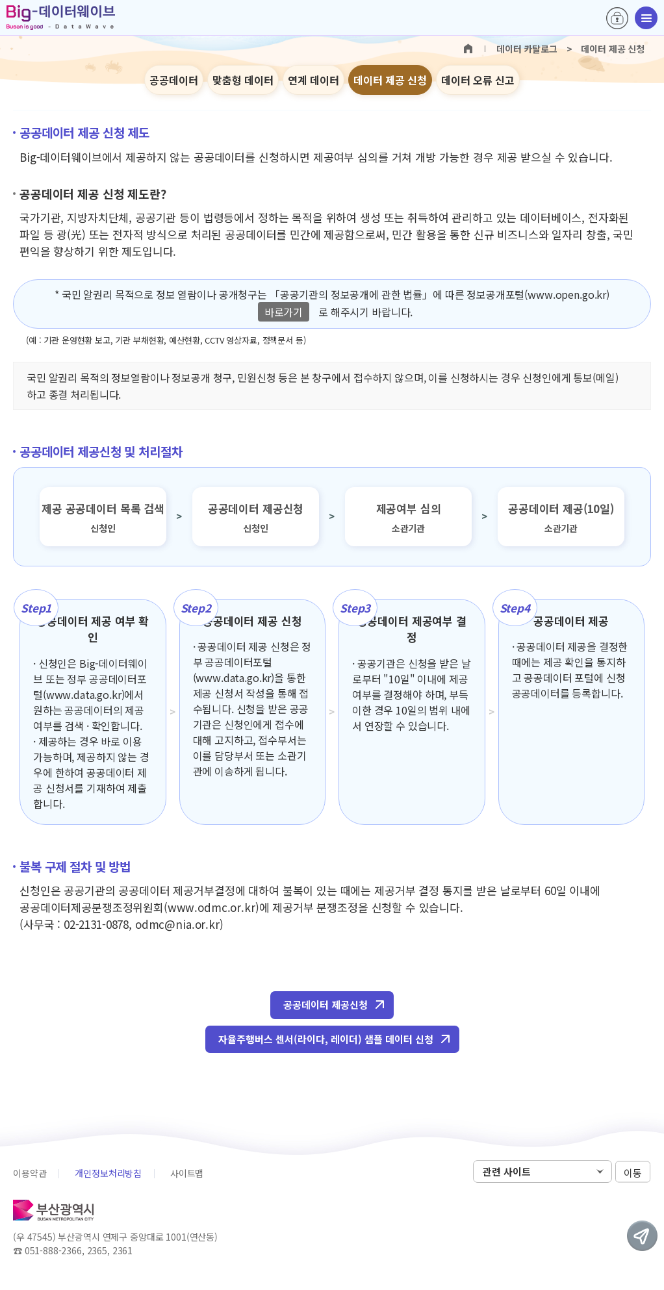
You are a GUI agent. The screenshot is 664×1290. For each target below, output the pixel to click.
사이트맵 (186, 1173)
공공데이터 (173, 80)
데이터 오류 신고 (478, 80)
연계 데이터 (313, 80)
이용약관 (29, 1173)
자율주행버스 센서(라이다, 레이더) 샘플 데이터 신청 (325, 1039)
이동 (633, 1172)
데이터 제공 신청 (390, 80)
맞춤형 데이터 (243, 80)
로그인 (617, 18)
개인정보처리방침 (108, 1173)
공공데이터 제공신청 (325, 1004)
